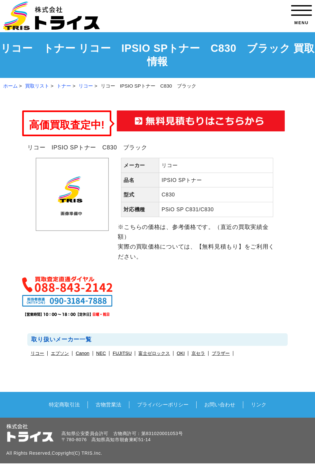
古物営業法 (108, 404)
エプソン (60, 353)
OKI (181, 353)
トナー (64, 86)
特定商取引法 (64, 404)
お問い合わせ (219, 404)
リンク (258, 404)
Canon (82, 353)
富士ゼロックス (154, 353)
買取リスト (37, 86)
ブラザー (221, 353)
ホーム (10, 86)
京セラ (198, 353)
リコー (86, 86)
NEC (101, 353)
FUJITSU (122, 353)
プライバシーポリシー (163, 404)
